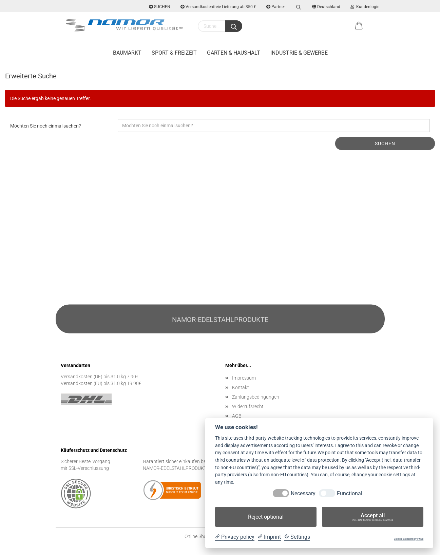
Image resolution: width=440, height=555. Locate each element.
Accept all (372, 517)
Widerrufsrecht (248, 406)
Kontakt (240, 387)
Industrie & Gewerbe (299, 53)
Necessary (303, 493)
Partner (275, 6)
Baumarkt (127, 53)
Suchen (385, 143)
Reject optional (266, 517)
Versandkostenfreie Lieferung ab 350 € (218, 6)
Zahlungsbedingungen (255, 397)
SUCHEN (159, 6)
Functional (349, 493)
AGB (237, 416)
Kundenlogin (365, 6)
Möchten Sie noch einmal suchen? (45, 126)
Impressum (244, 378)
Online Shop (197, 536)
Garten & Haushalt (233, 53)
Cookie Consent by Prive (408, 538)
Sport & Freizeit (174, 53)
